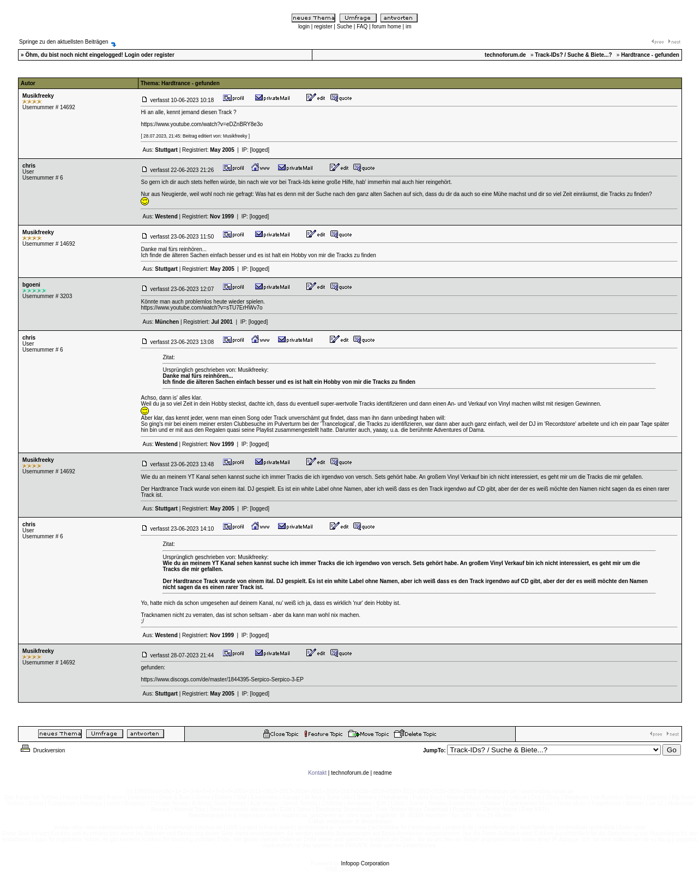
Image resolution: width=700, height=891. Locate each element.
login (304, 26)
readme (382, 773)
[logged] (259, 150)
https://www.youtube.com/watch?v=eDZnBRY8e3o (202, 124)
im (409, 26)
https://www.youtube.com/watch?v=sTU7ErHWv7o (201, 308)
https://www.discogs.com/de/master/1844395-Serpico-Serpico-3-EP (222, 679)
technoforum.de (350, 773)
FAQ (362, 26)
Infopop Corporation (365, 863)
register (323, 26)
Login (132, 55)
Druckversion (42, 750)
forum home (386, 26)
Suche (344, 26)
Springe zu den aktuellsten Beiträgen (63, 42)
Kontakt (317, 773)
